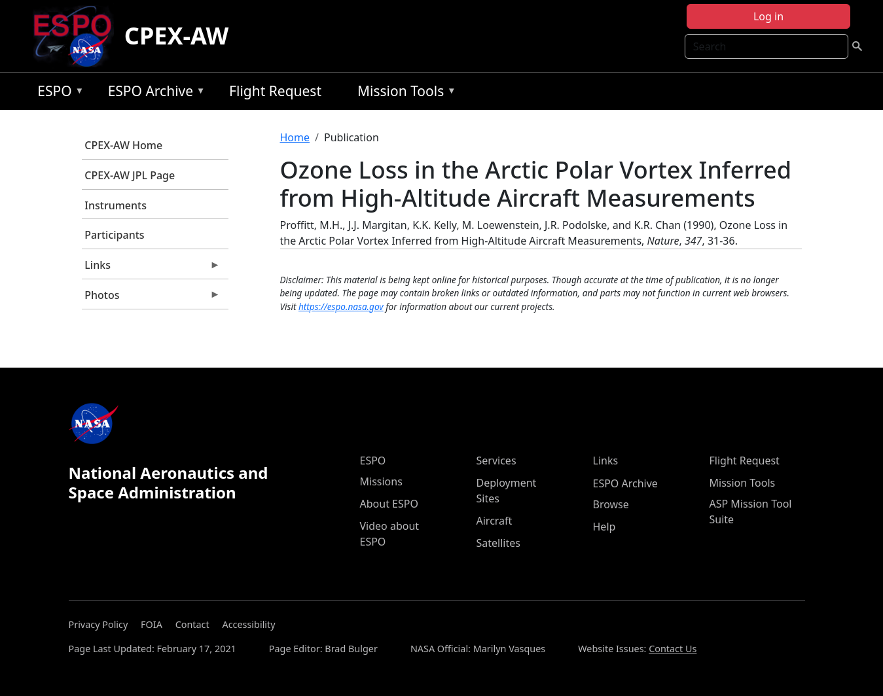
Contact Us (672, 648)
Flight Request (275, 91)
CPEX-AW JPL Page (129, 175)
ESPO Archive (153, 93)
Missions (381, 481)
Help (604, 526)
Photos (151, 298)
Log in (768, 16)
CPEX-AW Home (123, 145)
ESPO (57, 93)
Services (496, 460)
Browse (611, 504)
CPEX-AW (176, 36)
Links (151, 268)
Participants (114, 235)
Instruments (115, 205)
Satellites (498, 543)
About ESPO (389, 503)
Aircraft (495, 520)
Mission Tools (403, 93)
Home (295, 137)
